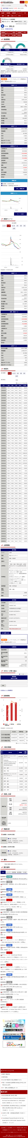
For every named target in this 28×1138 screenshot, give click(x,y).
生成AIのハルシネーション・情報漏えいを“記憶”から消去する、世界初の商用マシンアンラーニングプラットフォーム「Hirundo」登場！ (14, 904)
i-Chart (24, 1130)
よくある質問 (9, 1127)
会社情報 (3, 1127)
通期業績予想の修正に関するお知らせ (11, 927)
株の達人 (20, 1130)
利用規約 (5, 1130)
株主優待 (14, 35)
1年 (17, 225)
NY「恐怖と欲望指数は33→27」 (10, 1087)
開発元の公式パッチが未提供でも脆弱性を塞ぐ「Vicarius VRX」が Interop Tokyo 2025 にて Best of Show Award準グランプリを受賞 (14, 1009)
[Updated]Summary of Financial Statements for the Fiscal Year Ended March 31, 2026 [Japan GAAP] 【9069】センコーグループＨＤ (14, 1100)
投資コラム (13, 1132)
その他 (24, 872)
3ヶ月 (8, 225)
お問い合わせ (24, 1127)
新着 (3, 872)
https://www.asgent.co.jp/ (15, 628)
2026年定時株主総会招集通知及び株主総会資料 (13, 879)
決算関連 (14, 872)
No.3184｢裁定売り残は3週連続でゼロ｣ (12, 1079)
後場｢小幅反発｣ (6, 1074)
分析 (8, 35)
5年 (24, 225)
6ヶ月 (13, 225)
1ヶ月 (4, 225)
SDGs (25, 32)
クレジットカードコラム (22, 1132)
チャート (8, 32)
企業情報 (19, 32)
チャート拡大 (20, 214)
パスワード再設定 (16, 1127)
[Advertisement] (14, 1057)
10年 (14, 228)
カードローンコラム (5, 1132)
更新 (25, 21)
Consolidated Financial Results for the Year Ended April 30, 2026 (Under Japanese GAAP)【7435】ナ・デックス (13, 1120)
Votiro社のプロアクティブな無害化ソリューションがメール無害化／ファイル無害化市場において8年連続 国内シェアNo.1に (14, 969)
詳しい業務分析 (20, 188)
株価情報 (3, 32)
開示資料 (19, 35)
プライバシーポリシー (12, 1130)
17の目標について (23, 674)
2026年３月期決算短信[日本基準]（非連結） (12, 897)
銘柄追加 (20, 21)
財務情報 (3, 35)
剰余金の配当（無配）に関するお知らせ (11, 891)
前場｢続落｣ (5, 1077)
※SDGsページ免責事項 (6, 690)
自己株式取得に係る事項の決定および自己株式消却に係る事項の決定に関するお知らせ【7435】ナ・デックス (14, 1108)
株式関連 (19, 872)
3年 (21, 225)
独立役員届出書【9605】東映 (9, 1095)
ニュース (8, 872)
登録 (26, 2)
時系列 (14, 32)
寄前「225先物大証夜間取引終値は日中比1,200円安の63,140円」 (14, 1084)
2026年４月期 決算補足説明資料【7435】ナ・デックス (14, 1114)
